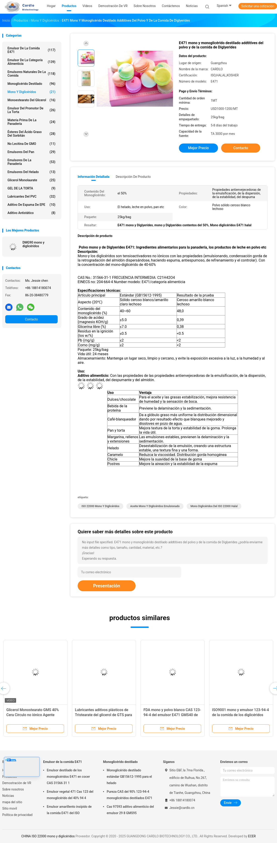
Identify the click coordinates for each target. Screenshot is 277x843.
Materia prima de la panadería (31, 122)
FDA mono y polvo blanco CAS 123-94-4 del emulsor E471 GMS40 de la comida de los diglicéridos (172, 715)
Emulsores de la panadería (31, 162)
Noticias (8, 796)
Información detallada (93, 177)
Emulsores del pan (31, 152)
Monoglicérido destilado (31, 83)
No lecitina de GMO (31, 143)
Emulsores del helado (31, 172)
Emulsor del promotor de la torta (31, 110)
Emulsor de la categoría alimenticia (31, 61)
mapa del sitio (12, 802)
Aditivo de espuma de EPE (31, 204)
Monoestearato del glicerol (31, 100)
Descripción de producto (133, 177)
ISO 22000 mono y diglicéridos (100, 506)
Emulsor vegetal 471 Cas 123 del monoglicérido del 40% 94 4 (70, 795)
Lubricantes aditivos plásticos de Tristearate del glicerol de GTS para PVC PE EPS (103, 715)
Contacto (31, 319)
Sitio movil (9, 808)
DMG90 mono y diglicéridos (33, 244)
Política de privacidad (17, 815)
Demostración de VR (16, 783)
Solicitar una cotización (257, 6)
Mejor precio (198, 148)
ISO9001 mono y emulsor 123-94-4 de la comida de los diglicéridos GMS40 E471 (240, 715)
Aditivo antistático (31, 213)
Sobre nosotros (13, 789)
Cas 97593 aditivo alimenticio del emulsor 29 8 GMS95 (130, 810)
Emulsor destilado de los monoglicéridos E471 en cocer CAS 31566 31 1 (68, 776)
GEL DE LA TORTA (31, 188)
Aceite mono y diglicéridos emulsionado (155, 506)
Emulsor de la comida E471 (31, 50)
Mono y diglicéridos (31, 92)
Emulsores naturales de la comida (31, 73)
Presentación (106, 586)
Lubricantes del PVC (31, 196)
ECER (252, 836)
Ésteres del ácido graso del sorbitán (31, 133)
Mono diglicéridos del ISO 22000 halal (213, 506)
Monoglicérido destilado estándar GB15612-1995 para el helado (129, 776)
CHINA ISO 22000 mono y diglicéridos (48, 836)
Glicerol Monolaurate (31, 180)
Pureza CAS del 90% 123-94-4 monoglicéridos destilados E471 (129, 795)
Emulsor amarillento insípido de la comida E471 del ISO (69, 810)
